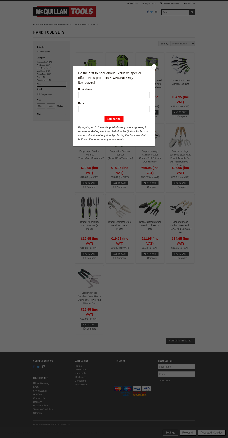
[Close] (154, 66)
